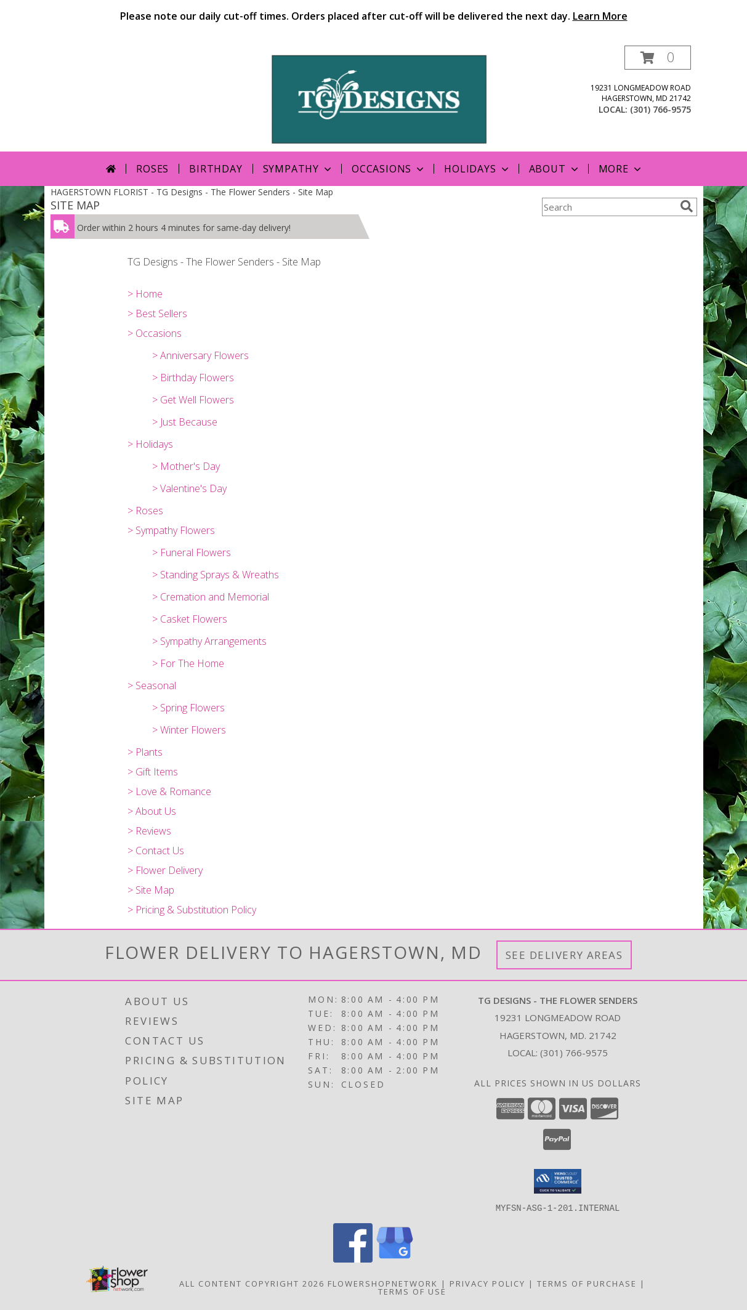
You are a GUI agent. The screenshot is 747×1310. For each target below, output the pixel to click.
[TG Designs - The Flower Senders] (378, 98)
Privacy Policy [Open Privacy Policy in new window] (487, 1282)
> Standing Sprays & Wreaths (215, 574)
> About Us (151, 811)
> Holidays (150, 444)
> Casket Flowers (189, 619)
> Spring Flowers (188, 707)
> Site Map (150, 890)
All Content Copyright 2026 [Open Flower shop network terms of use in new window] (252, 1282)
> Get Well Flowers (193, 399)
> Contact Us (155, 850)
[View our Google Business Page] (394, 1258)
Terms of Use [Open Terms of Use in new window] (412, 1290)
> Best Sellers (157, 313)
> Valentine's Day (189, 488)
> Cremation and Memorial (210, 597)
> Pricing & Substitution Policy (191, 909)
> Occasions (154, 333)
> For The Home (188, 663)
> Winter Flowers (189, 730)
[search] (687, 206)
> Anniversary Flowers (200, 355)
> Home (145, 294)
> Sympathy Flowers (171, 530)
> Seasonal (151, 685)
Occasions (389, 169)
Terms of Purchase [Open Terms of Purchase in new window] (587, 1282)
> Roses (145, 510)
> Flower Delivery (165, 870)
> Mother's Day (186, 466)
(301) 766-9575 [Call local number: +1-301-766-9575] (660, 109)
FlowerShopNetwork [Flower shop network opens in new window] (383, 1282)
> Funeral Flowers (191, 552)
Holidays (477, 169)
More (621, 169)
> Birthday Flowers (193, 377)
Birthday (215, 169)
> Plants (145, 752)
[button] (657, 58)
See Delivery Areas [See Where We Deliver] (564, 955)
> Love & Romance (169, 791)
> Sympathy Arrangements (209, 641)
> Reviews (149, 831)
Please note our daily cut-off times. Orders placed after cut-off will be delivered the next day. (374, 16)
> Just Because (184, 422)
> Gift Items (152, 771)
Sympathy (298, 169)
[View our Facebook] (353, 1258)
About (555, 169)
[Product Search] (608, 207)
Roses (152, 169)
